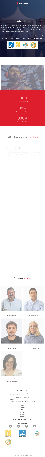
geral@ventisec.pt (24, 399)
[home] (22, 3)
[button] (42, 3)
